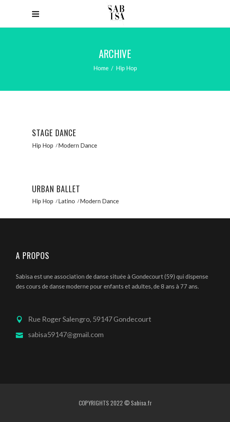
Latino (66, 200)
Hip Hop (42, 145)
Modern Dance (77, 145)
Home (101, 67)
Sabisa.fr (141, 402)
